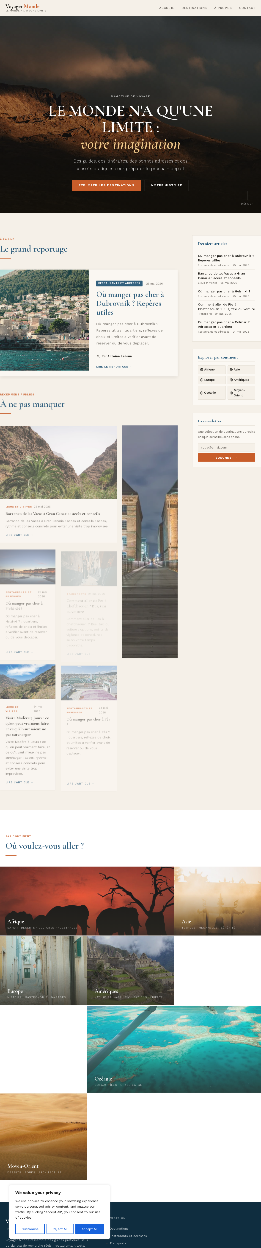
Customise (30, 1229)
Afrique (207, 369)
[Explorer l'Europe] (43, 975)
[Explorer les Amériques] (130, 975)
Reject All (60, 1229)
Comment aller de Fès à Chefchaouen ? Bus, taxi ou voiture (226, 307)
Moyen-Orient (237, 392)
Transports (118, 1243)
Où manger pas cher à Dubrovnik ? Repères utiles (226, 258)
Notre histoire (166, 185)
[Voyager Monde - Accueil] (26, 8)
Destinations (194, 8)
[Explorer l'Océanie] (174, 1054)
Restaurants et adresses (128, 1236)
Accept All (90, 1229)
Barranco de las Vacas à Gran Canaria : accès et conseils (221, 276)
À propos (223, 8)
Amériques (239, 379)
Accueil (166, 8)
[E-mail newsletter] (226, 447)
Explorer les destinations (107, 185)
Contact (247, 8)
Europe (207, 379)
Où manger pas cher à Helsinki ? (224, 291)
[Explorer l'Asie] (217, 906)
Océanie (208, 392)
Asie (235, 369)
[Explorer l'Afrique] (87, 906)
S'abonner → (226, 457)
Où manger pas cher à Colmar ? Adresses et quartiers (224, 324)
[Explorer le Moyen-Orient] (43, 1141)
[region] (59, 1212)
